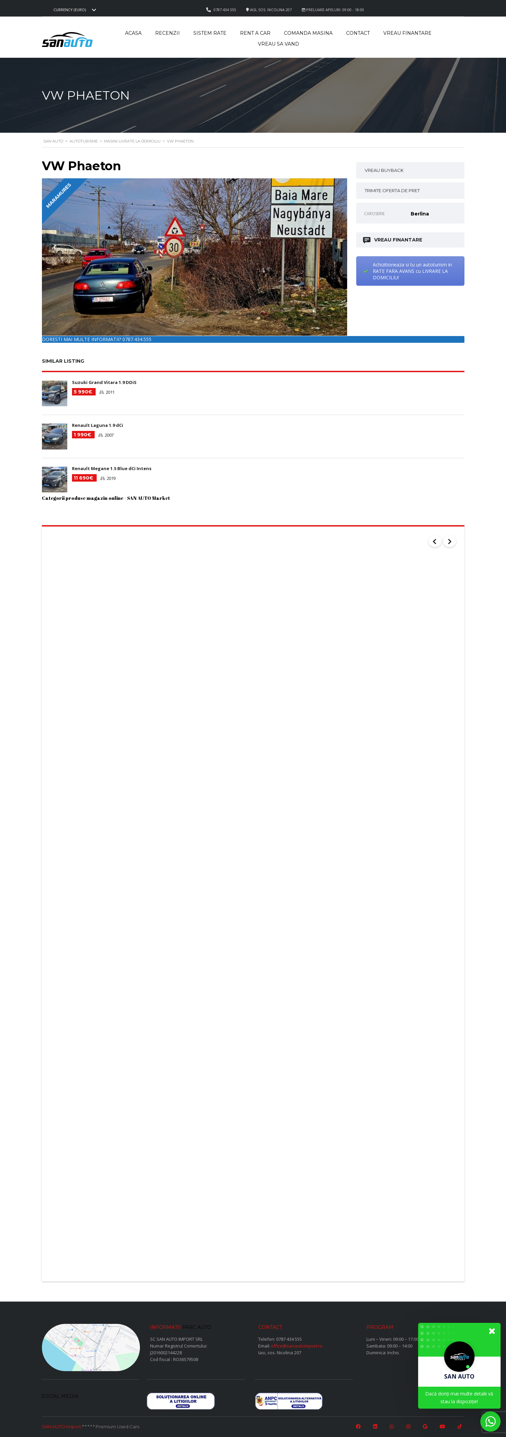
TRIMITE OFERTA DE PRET (392, 190)
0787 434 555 (289, 1337)
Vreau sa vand (278, 44)
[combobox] (74, 9)
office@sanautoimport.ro (296, 1343)
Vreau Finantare (407, 33)
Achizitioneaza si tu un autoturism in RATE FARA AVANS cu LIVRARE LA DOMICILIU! (412, 271)
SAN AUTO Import (61, 1424)
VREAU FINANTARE (393, 240)
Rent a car (255, 33)
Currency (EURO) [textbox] (69, 9)
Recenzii (167, 33)
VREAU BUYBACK (384, 170)
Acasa (133, 33)
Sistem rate (209, 33)
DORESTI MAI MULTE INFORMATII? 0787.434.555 (96, 339)
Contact (358, 33)
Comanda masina (308, 33)
